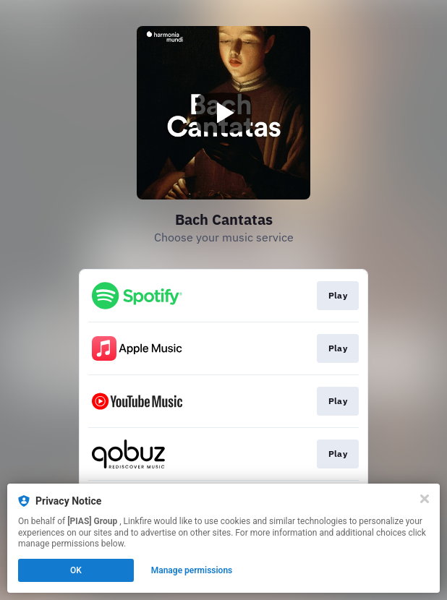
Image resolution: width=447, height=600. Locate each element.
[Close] (424, 498)
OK (76, 570)
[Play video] (223, 113)
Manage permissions (192, 570)
